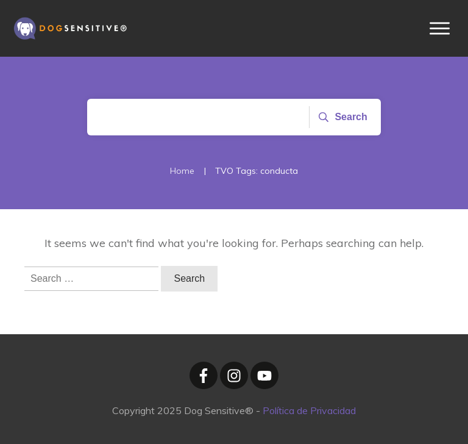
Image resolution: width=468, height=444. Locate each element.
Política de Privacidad (309, 410)
